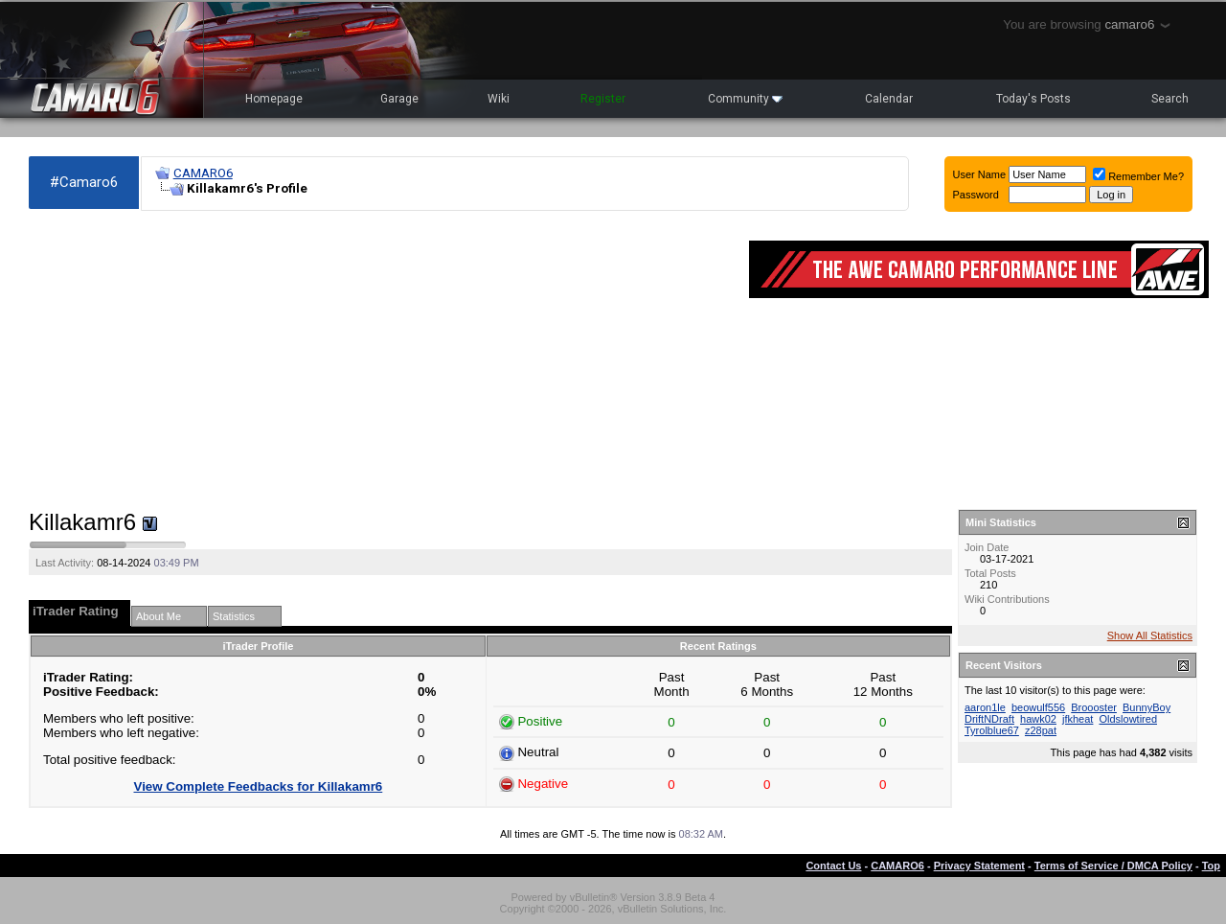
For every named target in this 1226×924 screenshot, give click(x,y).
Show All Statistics (1149, 635)
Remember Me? (1138, 176)
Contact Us (833, 865)
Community (745, 98)
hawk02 (1038, 719)
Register (602, 98)
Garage (399, 98)
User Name (980, 174)
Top (1211, 865)
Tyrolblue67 (992, 730)
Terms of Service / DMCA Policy (1113, 865)
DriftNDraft (989, 719)
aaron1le (985, 707)
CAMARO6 (203, 173)
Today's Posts (1033, 98)
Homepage (274, 98)
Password (976, 194)
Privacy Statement (979, 865)
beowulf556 (1038, 707)
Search (1170, 98)
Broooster (1094, 707)
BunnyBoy (1146, 707)
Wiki (499, 98)
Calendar (889, 98)
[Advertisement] (379, 360)
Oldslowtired (1128, 719)
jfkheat (1077, 719)
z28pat (1040, 730)
